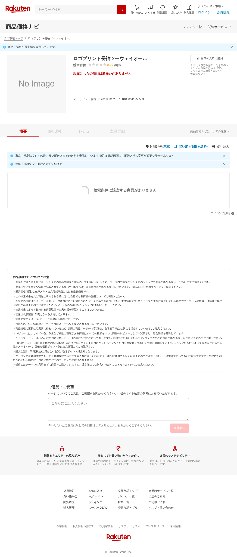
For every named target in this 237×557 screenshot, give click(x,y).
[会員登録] (223, 12)
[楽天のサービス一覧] (161, 491)
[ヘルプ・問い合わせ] (161, 508)
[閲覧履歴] (162, 9)
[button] (150, 9)
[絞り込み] (221, 146)
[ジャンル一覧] (192, 27)
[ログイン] (204, 12)
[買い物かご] (70, 496)
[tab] (23, 131)
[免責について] (198, 73)
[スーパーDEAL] (97, 508)
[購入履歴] (189, 9)
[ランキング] (95, 502)
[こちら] (194, 70)
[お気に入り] (175, 9)
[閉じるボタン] (232, 47)
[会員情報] (69, 491)
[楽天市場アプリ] (127, 508)
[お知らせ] (150, 9)
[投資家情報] (106, 526)
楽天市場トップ (13, 38)
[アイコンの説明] (222, 213)
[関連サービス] (219, 27)
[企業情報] (62, 526)
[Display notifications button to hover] (137, 9)
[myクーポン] (95, 496)
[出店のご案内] (157, 496)
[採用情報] (175, 526)
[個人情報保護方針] (83, 526)
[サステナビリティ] (129, 526)
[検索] (121, 9)
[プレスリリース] (155, 526)
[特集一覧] (123, 502)
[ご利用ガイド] (157, 502)
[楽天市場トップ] (127, 491)
